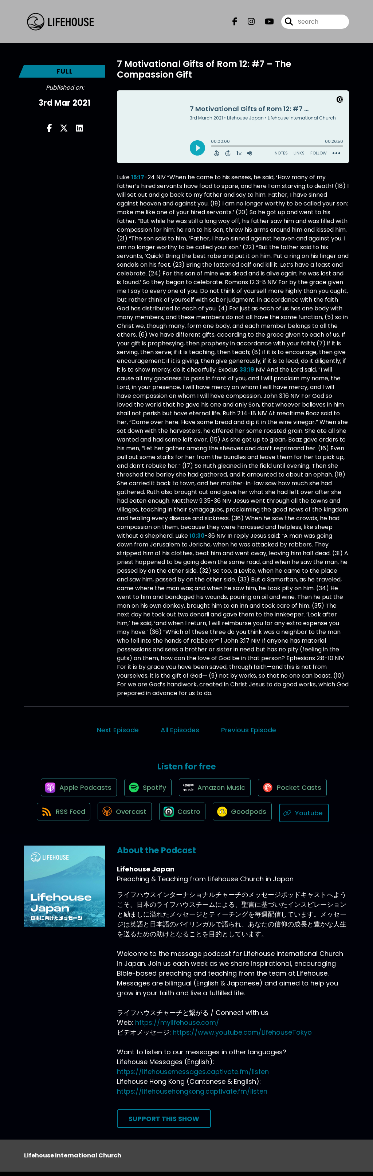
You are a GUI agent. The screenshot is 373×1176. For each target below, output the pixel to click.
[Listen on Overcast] (122, 817)
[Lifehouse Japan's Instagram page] (247, 23)
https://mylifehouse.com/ (177, 1026)
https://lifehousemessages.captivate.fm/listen (193, 1076)
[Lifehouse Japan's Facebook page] (234, 23)
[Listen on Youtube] (309, 817)
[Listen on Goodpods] (245, 817)
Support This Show (164, 1123)
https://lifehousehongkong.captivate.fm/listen (192, 1095)
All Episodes (180, 729)
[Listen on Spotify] (146, 791)
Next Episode (118, 729)
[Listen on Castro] (183, 817)
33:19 (246, 369)
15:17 (137, 177)
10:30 (197, 536)
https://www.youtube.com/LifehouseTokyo (242, 1036)
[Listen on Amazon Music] (215, 790)
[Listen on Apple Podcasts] (74, 790)
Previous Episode (248, 729)
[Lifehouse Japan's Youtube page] (265, 23)
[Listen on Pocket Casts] (295, 791)
